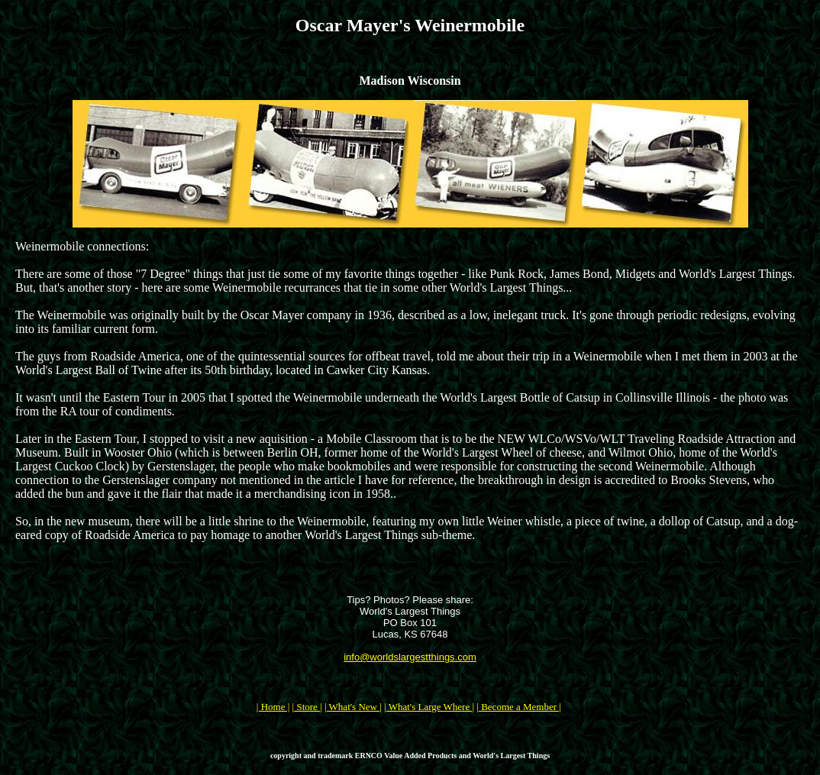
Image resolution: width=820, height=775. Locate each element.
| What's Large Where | (429, 706)
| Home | (273, 706)
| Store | (307, 706)
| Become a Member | (518, 706)
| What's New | (353, 706)
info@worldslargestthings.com (410, 657)
